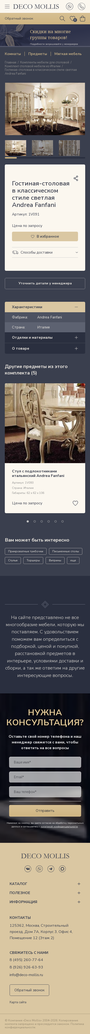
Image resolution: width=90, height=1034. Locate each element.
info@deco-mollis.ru (26, 975)
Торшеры (33, 560)
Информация (23, 902)
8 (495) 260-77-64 (26, 960)
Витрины (55, 560)
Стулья (13, 560)
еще (73, 560)
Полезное (20, 893)
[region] (45, 148)
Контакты (20, 918)
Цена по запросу (27, 225)
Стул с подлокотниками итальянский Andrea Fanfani (38, 473)
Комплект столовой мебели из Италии (32, 66)
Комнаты (13, 54)
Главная (10, 63)
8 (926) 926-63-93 (26, 967)
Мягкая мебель (68, 54)
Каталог (18, 884)
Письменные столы (65, 551)
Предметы (37, 54)
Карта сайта (18, 1002)
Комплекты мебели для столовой (44, 63)
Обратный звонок (29, 990)
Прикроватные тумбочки (25, 551)
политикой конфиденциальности (59, 826)
